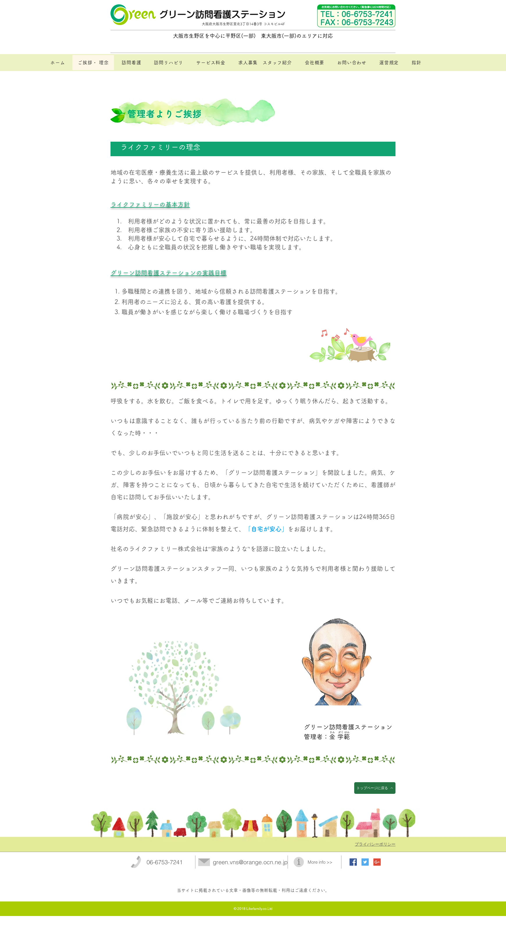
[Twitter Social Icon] (365, 862)
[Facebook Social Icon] (353, 862)
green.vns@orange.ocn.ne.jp (250, 862)
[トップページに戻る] (374, 788)
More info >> (320, 862)
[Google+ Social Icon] (377, 862)
